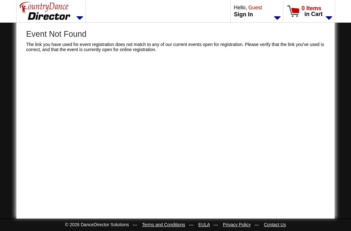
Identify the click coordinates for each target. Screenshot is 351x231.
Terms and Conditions (163, 224)
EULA (204, 224)
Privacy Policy (237, 224)
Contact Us (275, 224)
